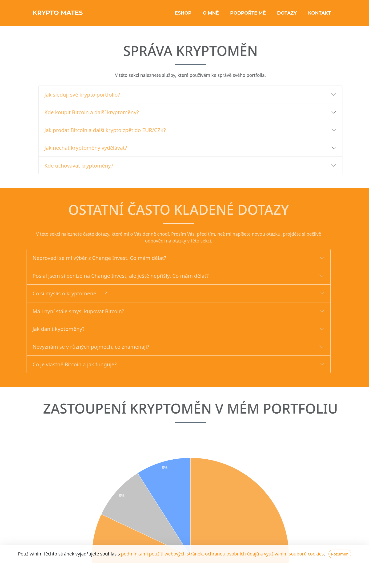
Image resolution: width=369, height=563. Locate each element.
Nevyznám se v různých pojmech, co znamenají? (81, 346)
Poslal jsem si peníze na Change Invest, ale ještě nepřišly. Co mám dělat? (111, 275)
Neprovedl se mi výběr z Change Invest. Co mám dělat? (89, 257)
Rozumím (339, 554)
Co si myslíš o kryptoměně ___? (60, 293)
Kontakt (319, 14)
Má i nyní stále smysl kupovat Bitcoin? (68, 311)
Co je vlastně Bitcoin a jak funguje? (65, 364)
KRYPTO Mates (64, 14)
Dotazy (287, 14)
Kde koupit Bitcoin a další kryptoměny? (101, 112)
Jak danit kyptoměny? (49, 328)
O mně (211, 14)
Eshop (183, 14)
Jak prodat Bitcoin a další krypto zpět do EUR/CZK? (115, 129)
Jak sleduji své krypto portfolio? (92, 94)
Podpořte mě (248, 14)
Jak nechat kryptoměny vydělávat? (95, 147)
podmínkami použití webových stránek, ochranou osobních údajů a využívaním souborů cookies (222, 554)
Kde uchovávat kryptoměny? (88, 165)
